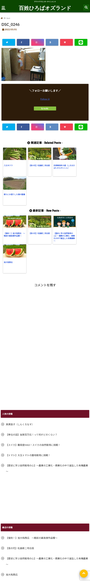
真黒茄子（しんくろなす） (20, 365)
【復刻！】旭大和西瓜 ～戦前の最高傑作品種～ (13, 206)
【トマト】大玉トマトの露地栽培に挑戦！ (28, 396)
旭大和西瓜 (72, 204)
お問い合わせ (24, 563)
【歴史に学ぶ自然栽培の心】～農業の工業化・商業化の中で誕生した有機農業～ (55, 207)
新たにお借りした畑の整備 (77, 166)
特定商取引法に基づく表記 (66, 563)
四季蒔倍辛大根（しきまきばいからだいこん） (55, 167)
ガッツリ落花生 (14, 525)
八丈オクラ (8, 165)
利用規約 (7, 570)
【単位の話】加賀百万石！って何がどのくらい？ (31, 375)
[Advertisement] (45, 326)
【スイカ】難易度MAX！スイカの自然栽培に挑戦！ (33, 385)
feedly (45, 108)
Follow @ (45, 99)
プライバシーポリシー (43, 563)
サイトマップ (8, 563)
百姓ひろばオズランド (45, 7)
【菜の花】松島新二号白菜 (34, 166)
